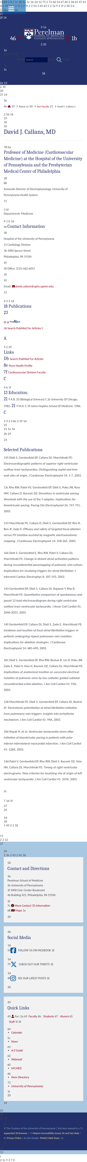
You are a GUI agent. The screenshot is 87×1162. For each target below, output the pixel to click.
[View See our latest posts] (14, 978)
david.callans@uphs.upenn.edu (35, 286)
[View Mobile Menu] (11, 10)
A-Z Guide (17, 1050)
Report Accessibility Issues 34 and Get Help (56, 1133)
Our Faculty (43, 106)
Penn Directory (20, 1077)
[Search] (36, 59)
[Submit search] (59, 60)
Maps (18, 910)
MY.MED (16, 1068)
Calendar (16, 1032)
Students (48, 1016)
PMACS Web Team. (50, 1138)
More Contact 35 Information (32, 905)
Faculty (32, 1016)
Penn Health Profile (20, 365)
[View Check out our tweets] (14, 964)
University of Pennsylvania (27, 1086)
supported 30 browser (15, 1133)
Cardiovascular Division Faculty (27, 372)
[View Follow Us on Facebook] (14, 950)
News (14, 1041)
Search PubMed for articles (27, 359)
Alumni (64, 1016)
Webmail (16, 1059)
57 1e (44, 38)
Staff (12, 1022)
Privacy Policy (14, 1138)
